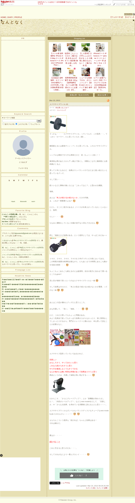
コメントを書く (102, 488)
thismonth (23, 201)
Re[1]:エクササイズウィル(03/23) (28, 255)
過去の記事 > (103, 95)
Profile (23, 131)
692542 (128, 14)
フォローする (23, 168)
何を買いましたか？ (62, 107)
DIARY (10, 17)
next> (33, 201)
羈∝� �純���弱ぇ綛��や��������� (20, 289)
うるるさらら (7, 240)
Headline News (23, 276)
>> (102, 4)
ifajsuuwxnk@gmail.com (23, 233)
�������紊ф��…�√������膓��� (21, 296)
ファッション (8, 4)
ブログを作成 (120, 4)
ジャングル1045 (8, 255)
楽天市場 (130, 4)
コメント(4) (90, 488)
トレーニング (61, 110)
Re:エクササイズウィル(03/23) (25, 240)
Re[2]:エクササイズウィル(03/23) (32, 247)
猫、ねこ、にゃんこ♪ (9, 247)
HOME (3, 17)
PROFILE (18, 17)
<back (13, 201)
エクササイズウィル (57, 104)
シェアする (65, 483)
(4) (67, 104)
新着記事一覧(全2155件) (79, 95)
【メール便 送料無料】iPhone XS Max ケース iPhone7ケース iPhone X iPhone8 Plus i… (56, 59)
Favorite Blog (23, 210)
